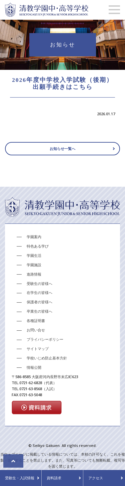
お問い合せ (36, 332)
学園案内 (34, 239)
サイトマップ (38, 351)
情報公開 (34, 369)
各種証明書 (36, 323)
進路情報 (34, 276)
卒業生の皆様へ (39, 314)
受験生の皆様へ (39, 286)
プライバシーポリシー (45, 341)
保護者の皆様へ (39, 304)
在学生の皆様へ (39, 295)
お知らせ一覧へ (62, 151)
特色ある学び (38, 248)
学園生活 (34, 258)
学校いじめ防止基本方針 (47, 360)
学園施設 (34, 267)
